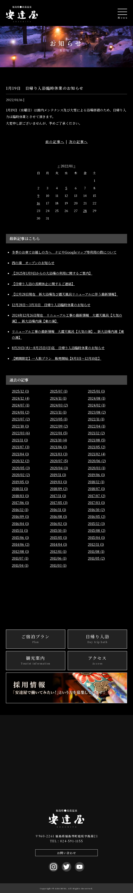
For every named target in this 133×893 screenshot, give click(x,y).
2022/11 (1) (96, 419)
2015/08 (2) (96, 530)
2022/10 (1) (20, 426)
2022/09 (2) (59, 426)
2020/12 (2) (20, 460)
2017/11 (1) (58, 495)
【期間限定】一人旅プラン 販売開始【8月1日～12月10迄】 (56, 358)
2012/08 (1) (20, 551)
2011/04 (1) (20, 565)
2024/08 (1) (96, 398)
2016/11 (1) (58, 509)
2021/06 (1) (58, 446)
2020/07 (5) (59, 460)
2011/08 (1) (96, 551)
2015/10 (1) (58, 530)
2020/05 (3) (21, 468)
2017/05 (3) (58, 502)
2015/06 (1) (20, 537)
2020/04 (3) (59, 468)
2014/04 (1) (58, 544)
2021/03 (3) (58, 454)
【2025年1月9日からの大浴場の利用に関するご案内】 (52, 273)
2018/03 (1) (20, 495)
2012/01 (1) (58, 551)
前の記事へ (54, 141)
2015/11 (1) (20, 530)
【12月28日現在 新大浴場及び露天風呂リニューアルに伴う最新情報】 (65, 294)
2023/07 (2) (21, 419)
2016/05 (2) (96, 516)
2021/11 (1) (20, 440)
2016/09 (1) (20, 516)
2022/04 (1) (96, 426)
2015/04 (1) (96, 537)
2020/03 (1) (96, 468)
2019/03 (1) (58, 481)
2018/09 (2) (58, 488)
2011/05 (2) (96, 558)
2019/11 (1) (58, 474)
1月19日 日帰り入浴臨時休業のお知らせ (45, 88)
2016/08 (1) (58, 516)
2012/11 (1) (96, 544)
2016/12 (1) (20, 509)
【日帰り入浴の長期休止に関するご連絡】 (43, 283)
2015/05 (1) (58, 537)
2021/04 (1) (20, 454)
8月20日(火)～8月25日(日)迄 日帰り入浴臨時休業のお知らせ (58, 347)
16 (38, 203)
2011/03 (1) (58, 565)
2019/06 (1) (96, 474)
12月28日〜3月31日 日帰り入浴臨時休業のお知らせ (51, 304)
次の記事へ (78, 141)
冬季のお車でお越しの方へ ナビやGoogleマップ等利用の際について (64, 252)
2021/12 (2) (96, 433)
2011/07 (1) (20, 558)
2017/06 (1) (20, 502)
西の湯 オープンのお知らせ (33, 262)
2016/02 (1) (58, 523)
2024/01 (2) (20, 412)
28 (85, 210)
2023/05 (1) (58, 419)
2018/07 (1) (96, 488)
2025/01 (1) (96, 391)
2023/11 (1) (58, 412)
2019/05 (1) (20, 481)
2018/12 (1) (96, 481)
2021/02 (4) (96, 454)
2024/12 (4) (20, 398)
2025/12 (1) (20, 391)
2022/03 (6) (21, 433)
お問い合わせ (66, 853)
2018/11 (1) (20, 488)
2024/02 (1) (96, 405)
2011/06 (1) (58, 558)
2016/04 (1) (20, 523)
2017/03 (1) (96, 502)
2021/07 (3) (20, 446)
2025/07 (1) (58, 391)
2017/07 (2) (96, 495)
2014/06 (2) (20, 544)
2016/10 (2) (96, 509)
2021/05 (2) (96, 446)
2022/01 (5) (58, 433)
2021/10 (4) (58, 440)
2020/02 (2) (21, 474)
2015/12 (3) (96, 523)
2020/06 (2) (97, 460)
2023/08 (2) (97, 412)
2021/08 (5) (96, 440)
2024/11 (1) (58, 398)
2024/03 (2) (59, 405)
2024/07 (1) (20, 405)
